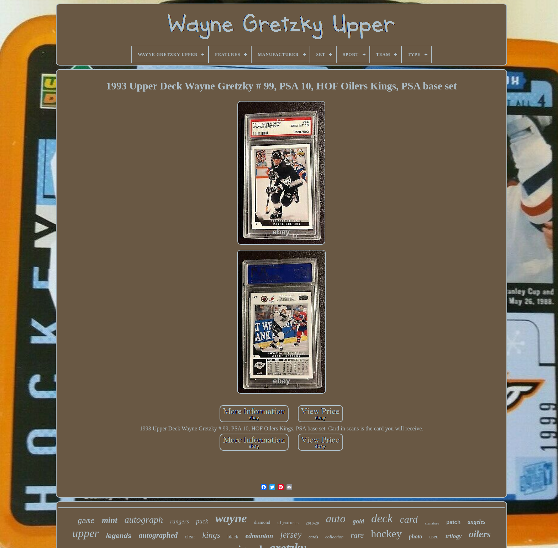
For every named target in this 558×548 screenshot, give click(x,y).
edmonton (259, 535)
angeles (476, 522)
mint (109, 520)
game (86, 521)
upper (85, 533)
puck (202, 521)
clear (190, 536)
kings (211, 534)
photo (415, 536)
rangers (179, 521)
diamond (262, 522)
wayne (231, 518)
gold (358, 521)
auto (336, 518)
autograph (144, 520)
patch (453, 522)
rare (357, 535)
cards (313, 536)
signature (432, 523)
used (433, 536)
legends (119, 535)
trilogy (454, 536)
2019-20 (312, 523)
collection (334, 536)
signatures (288, 523)
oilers (480, 534)
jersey (291, 534)
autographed (158, 535)
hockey (386, 533)
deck (382, 518)
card (408, 519)
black (232, 536)
